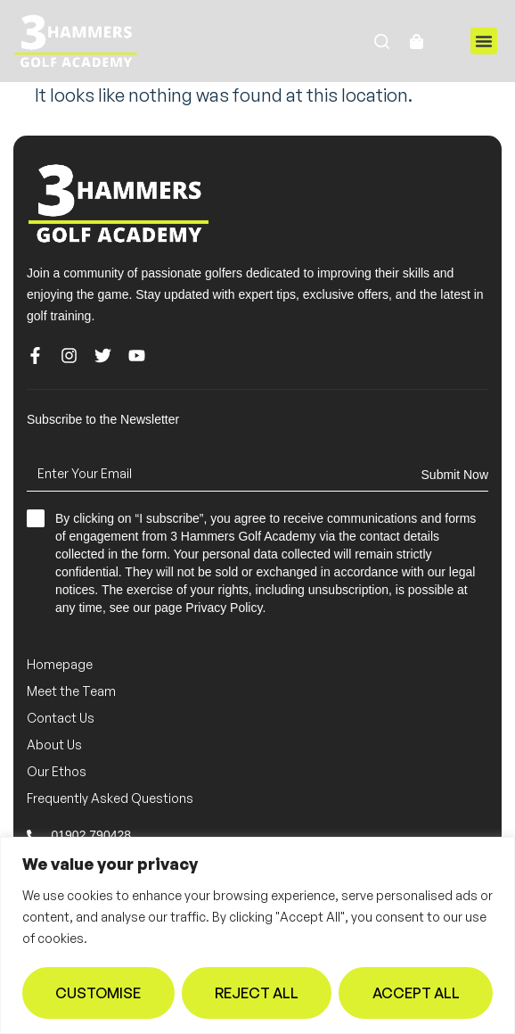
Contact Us (60, 717)
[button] (483, 41)
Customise (98, 993)
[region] (257, 935)
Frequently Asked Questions (110, 798)
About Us (54, 744)
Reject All (256, 993)
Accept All (416, 993)
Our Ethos (56, 771)
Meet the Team (71, 691)
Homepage (60, 664)
